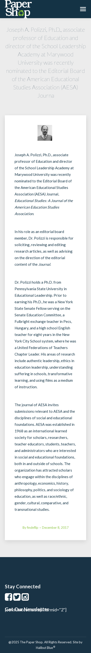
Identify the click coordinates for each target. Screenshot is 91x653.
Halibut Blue (45, 648)
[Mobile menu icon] (83, 9)
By (30, 527)
